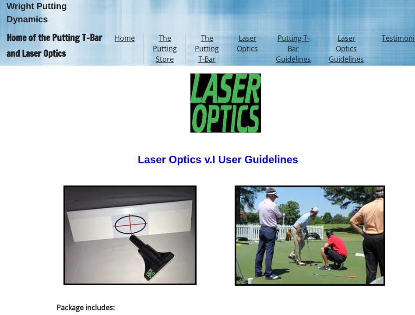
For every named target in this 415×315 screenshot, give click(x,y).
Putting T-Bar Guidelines (293, 48)
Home (125, 38)
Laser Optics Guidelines (346, 48)
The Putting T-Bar (207, 48)
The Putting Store (165, 48)
